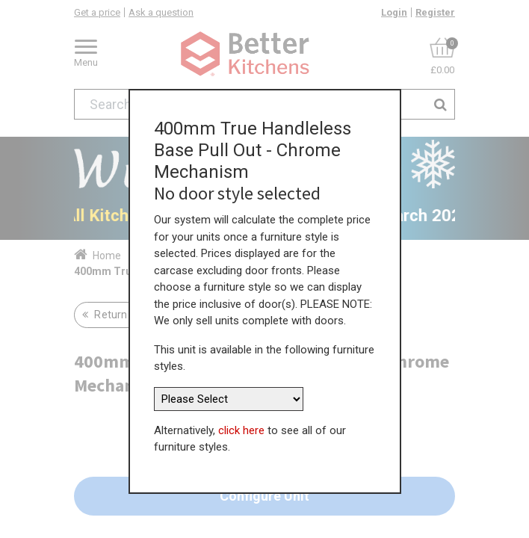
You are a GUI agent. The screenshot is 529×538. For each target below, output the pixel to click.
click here (241, 424)
